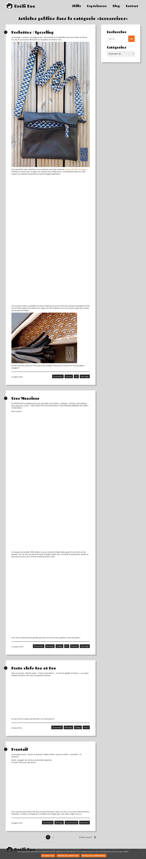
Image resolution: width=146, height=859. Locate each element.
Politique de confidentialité (93, 855)
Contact (132, 6)
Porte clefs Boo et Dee (33, 668)
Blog (116, 6)
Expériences (97, 6)
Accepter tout (48, 855)
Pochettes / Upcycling (32, 32)
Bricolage (49, 646)
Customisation (71, 822)
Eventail (19, 749)
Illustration (84, 822)
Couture (69, 376)
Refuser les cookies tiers (68, 855)
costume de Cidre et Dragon (75, 169)
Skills (76, 6)
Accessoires (58, 376)
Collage (59, 646)
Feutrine (74, 646)
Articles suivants (85, 837)
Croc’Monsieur (25, 398)
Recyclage (85, 376)
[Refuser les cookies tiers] (143, 854)
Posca (86, 727)
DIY (76, 376)
